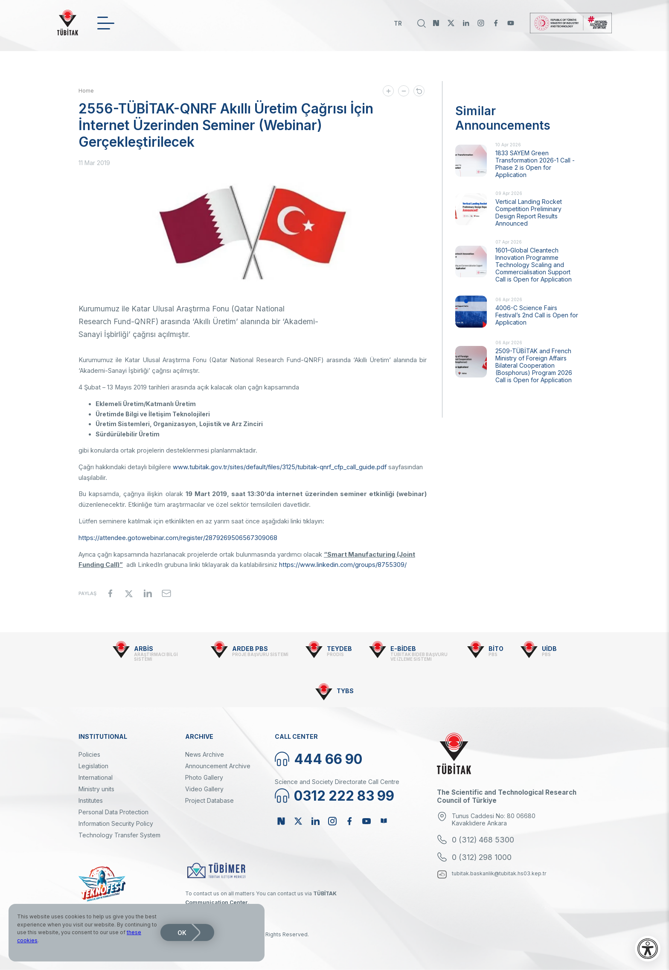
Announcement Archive (217, 766)
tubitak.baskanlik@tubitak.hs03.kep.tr (499, 873)
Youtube (510, 23)
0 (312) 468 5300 (483, 839)
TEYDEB (339, 648)
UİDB (549, 648)
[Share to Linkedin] (148, 593)
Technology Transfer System (119, 835)
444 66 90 (328, 759)
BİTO (496, 648)
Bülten (383, 821)
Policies (89, 754)
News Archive (204, 754)
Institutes (91, 800)
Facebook (495, 23)
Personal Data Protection (113, 812)
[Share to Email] (166, 593)
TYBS (345, 690)
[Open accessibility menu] (647, 948)
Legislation (93, 766)
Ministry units (96, 789)
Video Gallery (204, 789)
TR (398, 23)
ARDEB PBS (250, 648)
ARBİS (143, 648)
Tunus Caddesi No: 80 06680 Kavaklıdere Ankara (493, 819)
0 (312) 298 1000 (482, 857)
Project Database (209, 800)
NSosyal (436, 23)
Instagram (480, 23)
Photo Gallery (204, 777)
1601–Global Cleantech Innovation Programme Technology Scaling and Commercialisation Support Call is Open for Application (533, 265)
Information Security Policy (116, 823)
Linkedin (466, 23)
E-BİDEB (403, 648)
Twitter (451, 23)
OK (181, 932)
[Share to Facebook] (110, 593)
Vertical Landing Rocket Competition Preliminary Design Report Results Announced (528, 212)
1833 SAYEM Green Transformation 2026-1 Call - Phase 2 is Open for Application (535, 163)
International (96, 777)
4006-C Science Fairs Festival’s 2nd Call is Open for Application (536, 315)
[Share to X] (129, 593)
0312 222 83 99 (344, 795)
